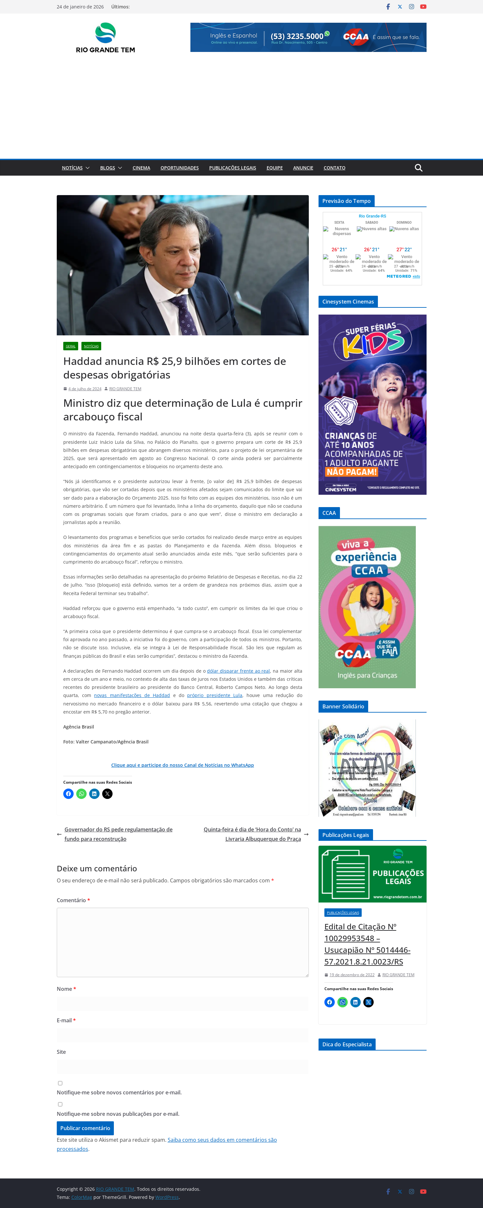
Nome (66, 988)
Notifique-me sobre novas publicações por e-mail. (118, 1113)
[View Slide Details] (308, 37)
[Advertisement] (241, 110)
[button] (86, 167)
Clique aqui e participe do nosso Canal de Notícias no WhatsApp (182, 765)
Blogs (107, 168)
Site (61, 1051)
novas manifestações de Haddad (132, 695)
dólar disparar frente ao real (238, 671)
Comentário (73, 900)
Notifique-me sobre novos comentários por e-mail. (119, 1092)
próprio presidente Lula (214, 695)
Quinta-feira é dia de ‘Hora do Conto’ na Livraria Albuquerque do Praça (256, 834)
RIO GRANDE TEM (125, 389)
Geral (71, 346)
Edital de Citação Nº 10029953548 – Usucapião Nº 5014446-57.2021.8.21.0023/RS (367, 944)
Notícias (72, 168)
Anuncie (303, 168)
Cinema (141, 168)
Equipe (275, 168)
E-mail (66, 1020)
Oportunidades (180, 168)
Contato (334, 168)
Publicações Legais (232, 168)
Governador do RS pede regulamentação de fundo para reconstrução (115, 834)
